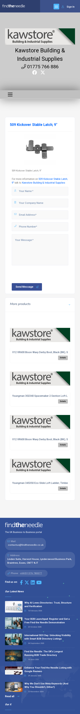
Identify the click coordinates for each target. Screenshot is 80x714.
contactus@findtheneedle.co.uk (26, 545)
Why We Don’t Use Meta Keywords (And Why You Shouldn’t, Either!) (46, 685)
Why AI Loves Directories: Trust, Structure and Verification (48, 604)
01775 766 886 (40, 66)
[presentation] (35, 274)
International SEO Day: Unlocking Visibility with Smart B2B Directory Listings (47, 637)
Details (63, 358)
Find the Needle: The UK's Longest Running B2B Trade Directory (43, 653)
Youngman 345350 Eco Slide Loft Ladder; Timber (40, 483)
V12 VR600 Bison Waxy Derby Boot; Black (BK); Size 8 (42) (45, 352)
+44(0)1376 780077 (31, 573)
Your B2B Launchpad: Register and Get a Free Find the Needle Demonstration (47, 621)
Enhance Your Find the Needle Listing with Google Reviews (48, 669)
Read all (12, 696)
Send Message (27, 286)
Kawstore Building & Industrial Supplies (43, 182)
